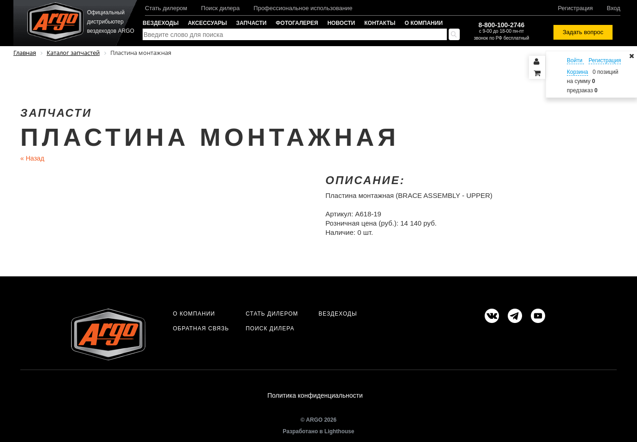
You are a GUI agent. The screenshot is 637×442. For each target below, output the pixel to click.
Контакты (379, 23)
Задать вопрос (583, 32)
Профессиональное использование (302, 8)
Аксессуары (207, 23)
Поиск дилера (220, 8)
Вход (613, 8)
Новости (341, 23)
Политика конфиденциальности (315, 395)
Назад (32, 158)
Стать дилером (166, 8)
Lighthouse (340, 431)
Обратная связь (201, 328)
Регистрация (575, 8)
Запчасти (251, 23)
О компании (424, 23)
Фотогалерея (297, 23)
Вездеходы (161, 23)
